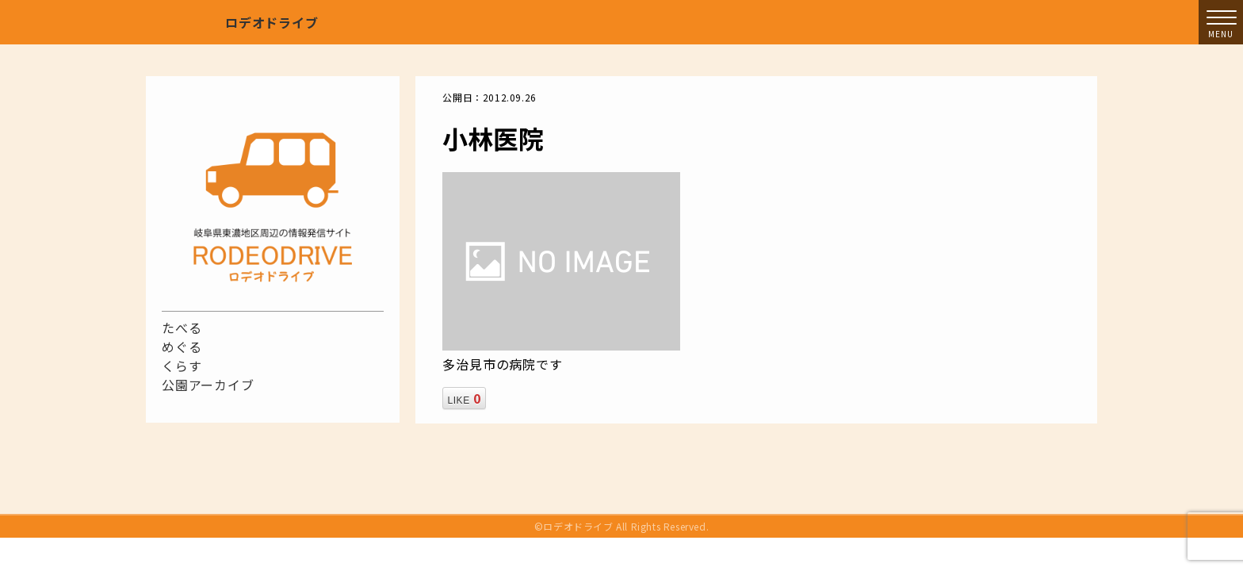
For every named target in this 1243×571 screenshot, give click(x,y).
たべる (181, 327)
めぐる (181, 346)
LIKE (463, 398)
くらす (181, 365)
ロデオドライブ (272, 22)
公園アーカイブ (208, 384)
